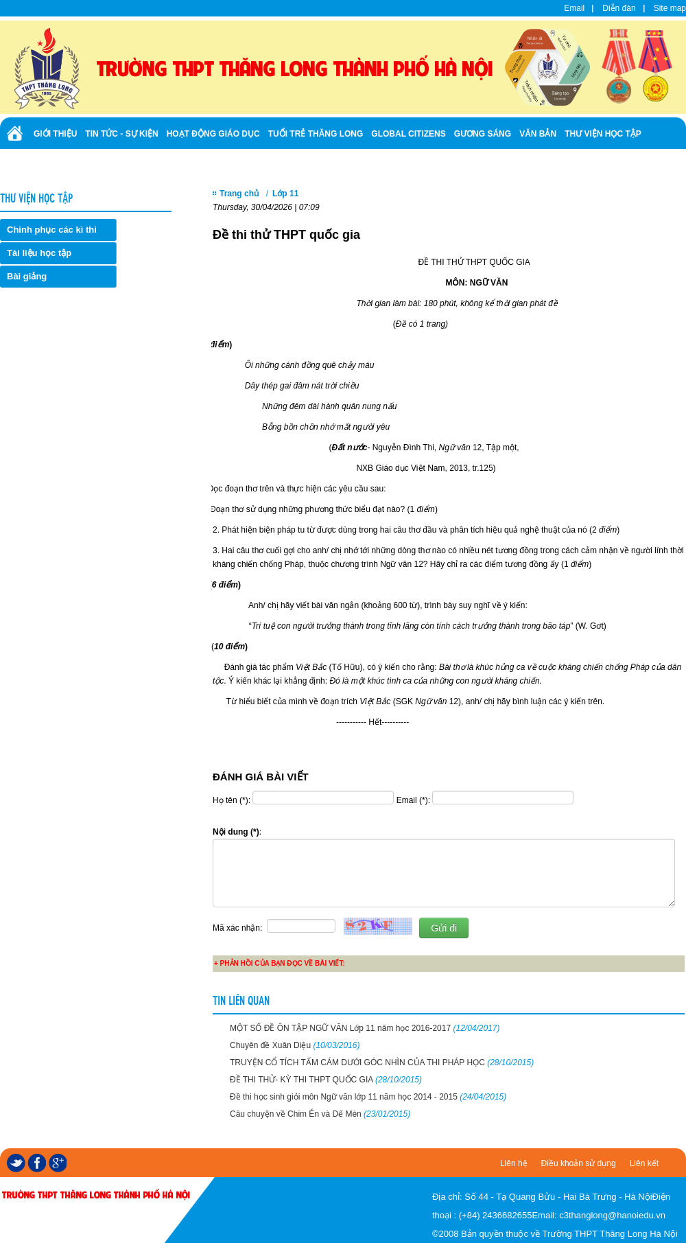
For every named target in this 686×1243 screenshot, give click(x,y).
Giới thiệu (55, 134)
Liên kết (644, 1163)
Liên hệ (514, 1163)
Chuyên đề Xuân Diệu (294, 1045)
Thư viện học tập (603, 134)
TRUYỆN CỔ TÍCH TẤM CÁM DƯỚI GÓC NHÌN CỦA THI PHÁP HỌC (382, 1062)
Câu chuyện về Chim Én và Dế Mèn (320, 1114)
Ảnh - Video (116, 163)
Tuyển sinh (58, 163)
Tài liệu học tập (39, 253)
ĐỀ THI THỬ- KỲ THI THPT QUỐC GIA (326, 1079)
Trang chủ (239, 193)
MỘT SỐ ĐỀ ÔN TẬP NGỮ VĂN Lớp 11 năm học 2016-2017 (365, 1028)
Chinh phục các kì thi (52, 229)
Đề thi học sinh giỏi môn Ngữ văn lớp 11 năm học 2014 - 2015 (368, 1097)
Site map (670, 8)
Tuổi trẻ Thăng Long (316, 134)
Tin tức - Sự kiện (121, 134)
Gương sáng (482, 134)
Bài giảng (27, 276)
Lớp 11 (285, 193)
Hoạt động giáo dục (213, 134)
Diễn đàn (618, 8)
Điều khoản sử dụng (578, 1163)
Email (574, 8)
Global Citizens (408, 134)
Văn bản (537, 134)
